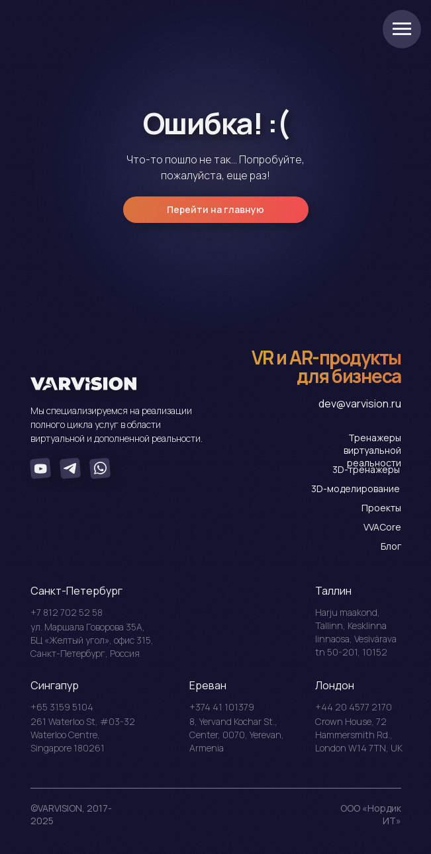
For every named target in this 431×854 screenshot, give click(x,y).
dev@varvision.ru (359, 403)
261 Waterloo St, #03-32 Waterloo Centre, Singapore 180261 (82, 734)
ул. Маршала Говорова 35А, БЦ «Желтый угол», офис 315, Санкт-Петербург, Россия (92, 640)
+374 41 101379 (221, 707)
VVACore (382, 527)
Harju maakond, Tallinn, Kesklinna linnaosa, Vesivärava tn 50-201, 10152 (356, 632)
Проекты (381, 507)
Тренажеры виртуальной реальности (372, 450)
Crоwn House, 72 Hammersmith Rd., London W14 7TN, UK (359, 734)
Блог (391, 546)
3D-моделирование (355, 488)
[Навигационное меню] (402, 29)
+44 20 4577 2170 (353, 707)
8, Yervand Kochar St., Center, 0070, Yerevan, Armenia (236, 734)
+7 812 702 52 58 (66, 612)
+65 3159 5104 (61, 707)
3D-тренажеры (366, 469)
